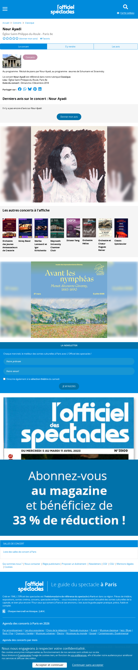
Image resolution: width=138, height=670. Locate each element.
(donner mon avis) (28, 38)
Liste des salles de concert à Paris (19, 551)
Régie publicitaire (51, 563)
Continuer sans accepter (87, 665)
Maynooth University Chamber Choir (55, 246)
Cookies (9, 566)
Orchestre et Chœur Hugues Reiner (104, 245)
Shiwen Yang (73, 240)
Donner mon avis (69, 116)
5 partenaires (24, 655)
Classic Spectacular (120, 242)
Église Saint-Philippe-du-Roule (23, 79)
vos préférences (79, 655)
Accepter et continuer (49, 665)
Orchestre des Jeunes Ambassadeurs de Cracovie (10, 246)
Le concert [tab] (23, 46)
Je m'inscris (69, 386)
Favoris (45, 38)
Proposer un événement (74, 563)
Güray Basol (24, 241)
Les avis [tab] (116, 46)
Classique (65, 76)
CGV (105, 563)
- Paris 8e (28, 34)
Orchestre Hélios (87, 242)
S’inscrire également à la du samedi (32, 379)
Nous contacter (32, 563)
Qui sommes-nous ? (13, 563)
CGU (112, 563)
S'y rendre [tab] (70, 46)
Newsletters (95, 563)
